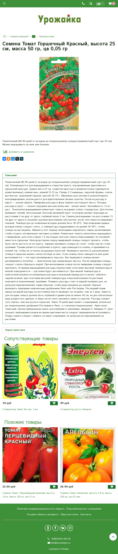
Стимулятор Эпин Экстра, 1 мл (20, 409)
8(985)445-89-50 (61, 539)
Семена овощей (19, 36)
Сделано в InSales (59, 549)
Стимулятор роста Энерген (75, 409)
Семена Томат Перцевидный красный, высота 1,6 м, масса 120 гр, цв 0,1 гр (28, 495)
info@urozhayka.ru (60, 543)
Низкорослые (46, 36)
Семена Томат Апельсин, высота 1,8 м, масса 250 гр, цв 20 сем (86, 495)
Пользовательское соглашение (83, 509)
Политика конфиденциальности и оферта (40, 509)
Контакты (85, 514)
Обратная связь (69, 514)
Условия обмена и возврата (42, 514)
